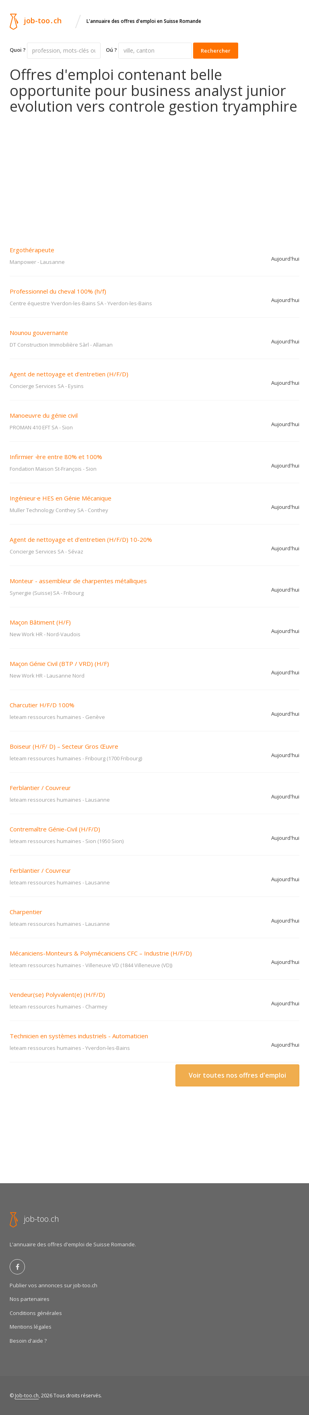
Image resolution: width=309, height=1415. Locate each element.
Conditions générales (36, 1313)
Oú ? (111, 49)
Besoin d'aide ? (28, 1340)
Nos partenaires (29, 1299)
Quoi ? (18, 49)
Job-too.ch (27, 1395)
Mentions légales (31, 1326)
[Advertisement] (154, 174)
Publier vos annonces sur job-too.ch (53, 1285)
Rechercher (216, 50)
